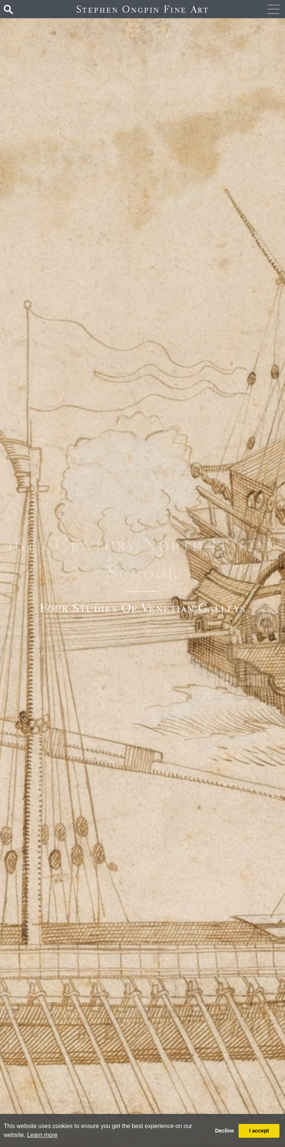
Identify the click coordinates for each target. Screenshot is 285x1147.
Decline (224, 1131)
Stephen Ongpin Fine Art (142, 9)
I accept (259, 1131)
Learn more (42, 1135)
